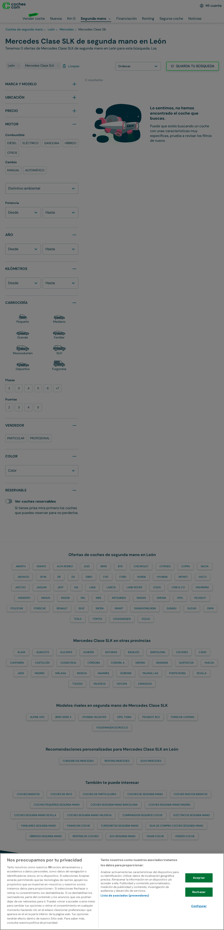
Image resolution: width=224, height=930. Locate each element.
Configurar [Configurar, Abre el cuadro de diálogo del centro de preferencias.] (198, 909)
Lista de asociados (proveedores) (125, 899)
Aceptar (199, 881)
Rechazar (198, 895)
